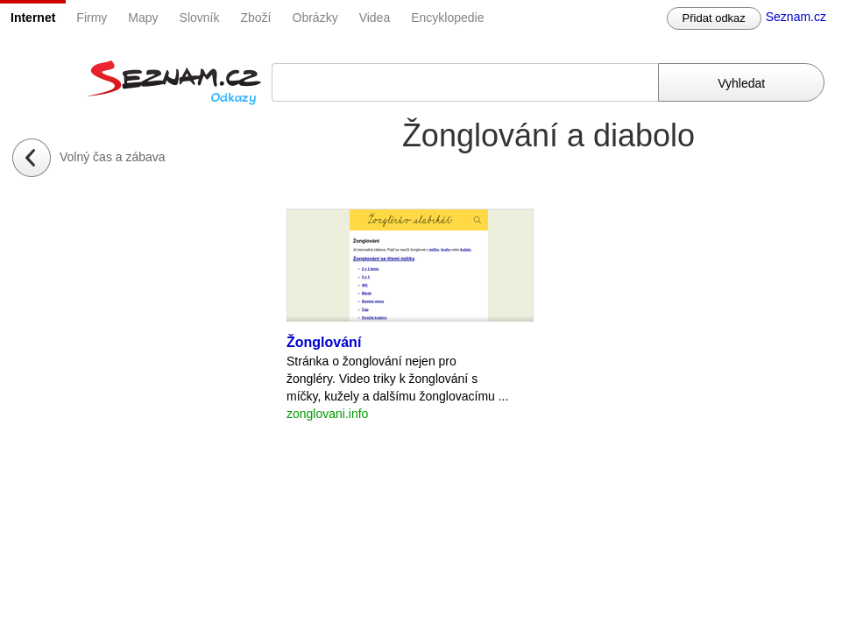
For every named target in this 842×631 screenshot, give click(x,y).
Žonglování (324, 342)
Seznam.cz (796, 17)
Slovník (200, 18)
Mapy (143, 18)
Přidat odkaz (714, 18)
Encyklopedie (447, 18)
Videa (375, 18)
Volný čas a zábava (113, 157)
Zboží (256, 18)
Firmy (91, 18)
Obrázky (315, 18)
